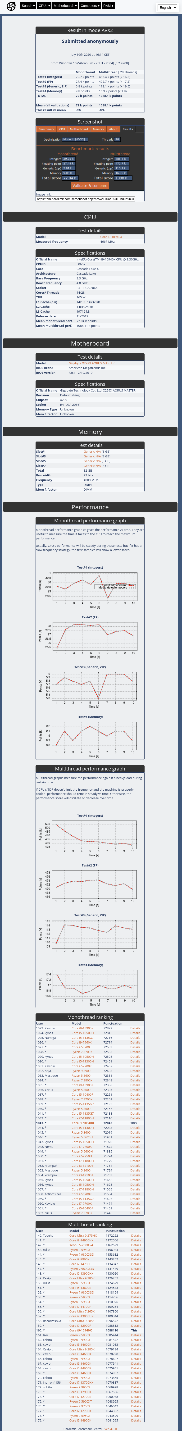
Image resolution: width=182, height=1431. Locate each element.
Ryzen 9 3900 (81, 1071)
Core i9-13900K (82, 1028)
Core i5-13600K (80, 1287)
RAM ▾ (108, 6)
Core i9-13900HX (81, 1273)
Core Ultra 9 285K (82, 1278)
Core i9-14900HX (81, 1240)
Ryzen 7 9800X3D (81, 1254)
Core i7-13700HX (81, 1382)
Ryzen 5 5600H (82, 1151)
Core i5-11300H (83, 1061)
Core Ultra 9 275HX (83, 1235)
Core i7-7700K (82, 1066)
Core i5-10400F (82, 1094)
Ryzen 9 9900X (79, 1340)
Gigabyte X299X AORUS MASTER (91, 363)
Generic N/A (92, 451)
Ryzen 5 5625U (82, 1137)
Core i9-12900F (80, 1325)
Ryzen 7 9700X (79, 1406)
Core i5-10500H (83, 1033)
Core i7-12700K (80, 1397)
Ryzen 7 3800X (82, 1080)
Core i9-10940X (111, 237)
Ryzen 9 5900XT (80, 1401)
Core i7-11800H (83, 1118)
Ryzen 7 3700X (82, 1052)
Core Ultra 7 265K (82, 1311)
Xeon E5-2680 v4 (81, 1245)
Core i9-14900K (80, 1420)
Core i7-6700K (82, 1194)
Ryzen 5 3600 (81, 1075)
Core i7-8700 (81, 1047)
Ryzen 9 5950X (79, 1250)
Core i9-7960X (81, 1042)
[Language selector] (167, 7)
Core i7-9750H (82, 1156)
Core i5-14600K (80, 1344)
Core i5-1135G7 (83, 1037)
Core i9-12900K (80, 1392)
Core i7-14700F (80, 1264)
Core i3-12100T (82, 1165)
